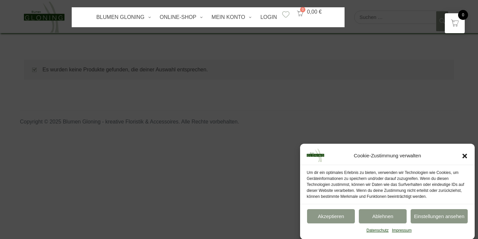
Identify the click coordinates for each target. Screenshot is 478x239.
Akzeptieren (331, 218)
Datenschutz (377, 232)
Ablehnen (382, 218)
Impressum (402, 232)
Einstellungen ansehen (439, 218)
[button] (464, 157)
